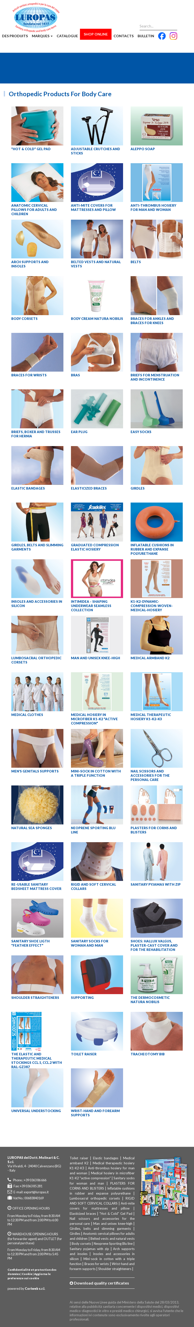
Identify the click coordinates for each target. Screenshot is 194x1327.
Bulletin (146, 36)
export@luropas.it (36, 1192)
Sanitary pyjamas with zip (89, 1249)
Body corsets (81, 1244)
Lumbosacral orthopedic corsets (95, 1198)
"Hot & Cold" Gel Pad (116, 1214)
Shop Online (96, 34)
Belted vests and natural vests (112, 1239)
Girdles (75, 1234)
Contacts (124, 36)
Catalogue (67, 36)
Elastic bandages (105, 1158)
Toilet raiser (79, 1158)
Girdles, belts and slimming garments (100, 1229)
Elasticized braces (83, 1214)
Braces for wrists (96, 1264)
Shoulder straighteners (114, 1269)
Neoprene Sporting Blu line (113, 1244)
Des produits (15, 36)
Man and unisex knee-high (112, 1224)
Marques (42, 36)
